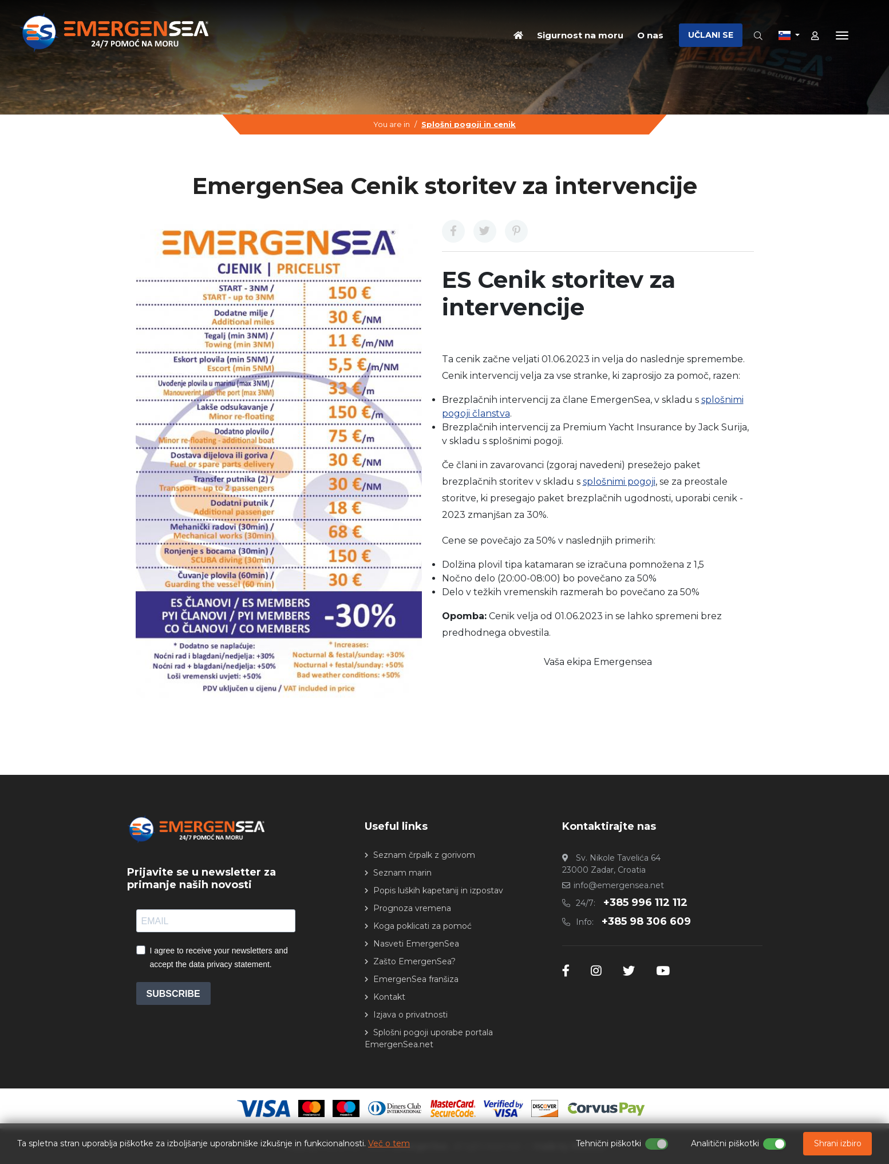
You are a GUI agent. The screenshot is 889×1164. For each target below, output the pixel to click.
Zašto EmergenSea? (414, 961)
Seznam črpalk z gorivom (424, 855)
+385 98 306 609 (646, 921)
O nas (650, 34)
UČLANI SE (710, 35)
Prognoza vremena (412, 908)
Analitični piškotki (725, 1143)
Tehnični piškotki (608, 1143)
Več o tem (389, 1143)
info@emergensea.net (619, 885)
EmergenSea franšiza (416, 979)
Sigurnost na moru (580, 34)
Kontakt (389, 997)
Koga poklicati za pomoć (422, 926)
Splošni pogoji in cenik (468, 124)
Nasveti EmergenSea (416, 944)
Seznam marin (402, 873)
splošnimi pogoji (619, 481)
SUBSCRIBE (173, 994)
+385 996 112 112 (645, 902)
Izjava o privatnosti (410, 1014)
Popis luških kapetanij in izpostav (438, 890)
